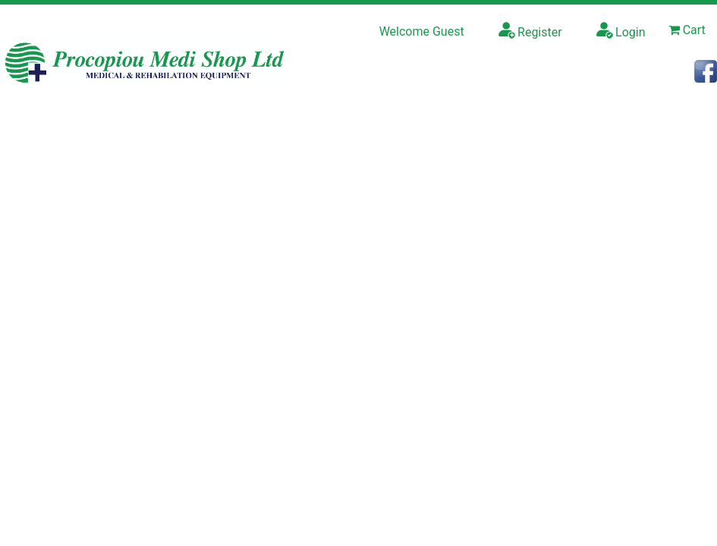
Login (620, 30)
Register (530, 30)
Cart (687, 30)
